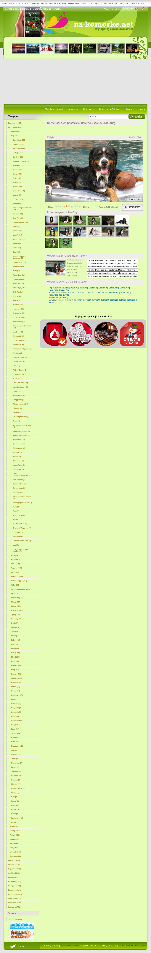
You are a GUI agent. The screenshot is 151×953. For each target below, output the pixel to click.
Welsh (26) (17, 226)
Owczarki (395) (18, 144)
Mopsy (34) (17, 195)
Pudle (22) (17, 248)
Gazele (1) (15, 822)
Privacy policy (140, 945)
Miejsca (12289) (14, 865)
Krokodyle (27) (17, 695)
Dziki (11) (15, 742)
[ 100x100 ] (131, 300)
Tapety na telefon (15, 919)
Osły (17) (14, 725)
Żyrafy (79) (15, 615)
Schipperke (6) (18, 400)
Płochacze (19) (18, 266)
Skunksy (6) (16, 771)
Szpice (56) (17, 182)
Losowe (130, 109)
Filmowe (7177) (14, 877)
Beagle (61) (17, 174)
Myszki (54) (15, 657)
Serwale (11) (16, 750)
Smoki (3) (15, 801)
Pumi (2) (16, 507)
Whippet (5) (17, 408)
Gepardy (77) (16, 619)
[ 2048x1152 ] (64, 295)
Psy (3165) (15, 136)
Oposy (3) (15, 792)
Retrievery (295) (19, 148)
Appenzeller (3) (19, 440)
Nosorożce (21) (17, 720)
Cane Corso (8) (19, 361)
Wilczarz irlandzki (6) (21, 404)
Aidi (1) (15, 519)
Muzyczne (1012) (14, 903)
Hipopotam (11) (17, 746)
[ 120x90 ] (123, 300)
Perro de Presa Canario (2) (22, 497)
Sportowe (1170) (14, 898)
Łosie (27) (15, 699)
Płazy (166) (14, 848)
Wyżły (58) (17, 178)
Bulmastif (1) (18, 532)
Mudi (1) (16, 545)
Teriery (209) (18, 153)
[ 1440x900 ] (92, 293)
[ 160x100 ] (96, 300)
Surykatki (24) (16, 708)
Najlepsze (73, 109)
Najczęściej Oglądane (110, 109)
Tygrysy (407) (16, 568)
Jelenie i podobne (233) (20, 589)
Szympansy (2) (17, 818)
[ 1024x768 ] (93, 288)
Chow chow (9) (19, 340)
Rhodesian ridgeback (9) (22, 349)
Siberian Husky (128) (21, 161)
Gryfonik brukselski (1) (22, 541)
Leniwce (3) (15, 780)
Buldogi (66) (17, 170)
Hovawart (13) (18, 309)
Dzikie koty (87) (17, 610)
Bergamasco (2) (19, 488)
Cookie (121, 945)
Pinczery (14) (18, 300)
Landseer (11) (18, 332)
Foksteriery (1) (18, 536)
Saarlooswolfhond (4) (21, 431)
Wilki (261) (15, 585)
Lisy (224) (15, 593)
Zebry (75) (15, 627)
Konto (142, 109)
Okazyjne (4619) (14, 886)
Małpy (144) (15, 602)
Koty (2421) (15, 555)
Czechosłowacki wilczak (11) (22, 327)
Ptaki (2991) (14, 826)
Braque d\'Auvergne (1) (22, 528)
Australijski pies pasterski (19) (19, 257)
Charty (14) (17, 296)
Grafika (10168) (14, 873)
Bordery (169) (18, 157)
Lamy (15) (15, 729)
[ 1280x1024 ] (113, 288)
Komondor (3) (18, 461)
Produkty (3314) (14, 890)
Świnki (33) (15, 687)
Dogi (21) (16, 252)
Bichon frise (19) (19, 262)
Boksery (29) (18, 214)
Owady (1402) (15, 831)
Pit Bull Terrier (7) (20, 370)
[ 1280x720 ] (72, 293)
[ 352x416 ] (60, 300)
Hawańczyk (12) (19, 322)
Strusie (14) (15, 733)
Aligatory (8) (16, 754)
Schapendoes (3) (19, 484)
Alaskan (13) (18, 305)
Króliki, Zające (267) (19, 581)
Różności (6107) (14, 881)
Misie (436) (15, 564)
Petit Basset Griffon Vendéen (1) (20, 550)
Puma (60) (15, 648)
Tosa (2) (16, 511)
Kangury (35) (16, 682)
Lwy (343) (15, 572)
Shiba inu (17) (18, 283)
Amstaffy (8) (17, 353)
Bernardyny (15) (19, 288)
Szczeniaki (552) (19, 140)
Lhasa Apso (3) (19, 465)
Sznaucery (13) (19, 313)
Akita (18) (16, 271)
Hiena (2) (14, 814)
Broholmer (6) (18, 374)
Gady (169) (14, 843)
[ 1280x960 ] (103, 288)
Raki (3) (14, 797)
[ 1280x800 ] (82, 293)
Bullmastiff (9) (18, 336)
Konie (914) (15, 559)
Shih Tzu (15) (18, 292)
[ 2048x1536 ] (64, 290)
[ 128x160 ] (105, 300)
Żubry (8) (14, 759)
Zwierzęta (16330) (15, 127)
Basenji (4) (17, 412)
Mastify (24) (17, 235)
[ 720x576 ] (74, 288)
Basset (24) (17, 231)
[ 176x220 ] (87, 300)
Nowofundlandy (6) (20, 387)
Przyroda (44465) (15, 123)
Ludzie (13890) (14, 860)
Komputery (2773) (15, 894)
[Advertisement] (75, 82)
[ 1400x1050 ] (124, 288)
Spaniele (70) (18, 165)
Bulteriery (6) (18, 378)
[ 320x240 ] (69, 300)
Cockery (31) (18, 199)
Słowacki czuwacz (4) (21, 435)
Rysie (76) (15, 623)
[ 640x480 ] (65, 288)
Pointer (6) (17, 391)
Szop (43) (15, 670)
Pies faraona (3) (19, 480)
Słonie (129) (16, 606)
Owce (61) (15, 644)
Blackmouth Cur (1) (20, 524)
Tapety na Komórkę (55, 109)
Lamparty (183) (17, 598)
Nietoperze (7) (16, 763)
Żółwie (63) (15, 640)
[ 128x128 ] (114, 300)
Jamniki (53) (17, 187)
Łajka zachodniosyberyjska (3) (22, 474)
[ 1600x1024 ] (102, 293)
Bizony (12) (15, 737)
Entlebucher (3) (19, 448)
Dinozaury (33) (15, 856)
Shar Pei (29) (18, 218)
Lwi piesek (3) (18, 469)
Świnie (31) (15, 691)
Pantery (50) (16, 665)
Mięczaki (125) (15, 852)
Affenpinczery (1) (19, 515)
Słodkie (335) (15, 839)
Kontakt (129, 945)
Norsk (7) (16, 366)
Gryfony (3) (17, 452)
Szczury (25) (16, 703)
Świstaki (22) (16, 712)
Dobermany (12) (19, 317)
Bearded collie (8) (20, 357)
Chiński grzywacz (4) (21, 417)
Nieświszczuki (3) (18, 788)
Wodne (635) (15, 835)
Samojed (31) (18, 203)
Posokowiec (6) (19, 395)
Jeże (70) (14, 631)
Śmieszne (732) (14, 907)
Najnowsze (88, 109)
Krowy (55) (15, 653)
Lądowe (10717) (16, 131)
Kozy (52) (15, 661)
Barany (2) (15, 805)
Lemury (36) (16, 674)
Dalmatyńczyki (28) (20, 222)
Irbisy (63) (15, 636)
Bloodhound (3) (19, 444)
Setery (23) (17, 243)
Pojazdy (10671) (14, 869)
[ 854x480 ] (63, 297)
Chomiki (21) (16, 716)
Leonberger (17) (19, 279)
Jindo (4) (16, 421)
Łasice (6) (15, 767)
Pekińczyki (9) (18, 345)
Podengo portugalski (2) (22, 503)
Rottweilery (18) (19, 275)
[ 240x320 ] (78, 300)
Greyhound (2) (18, 492)
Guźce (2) (15, 809)
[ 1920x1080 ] (124, 293)
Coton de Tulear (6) (20, 383)
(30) (22, 209)
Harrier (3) (17, 457)
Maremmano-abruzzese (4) (22, 426)
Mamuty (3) (15, 784)
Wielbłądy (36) (16, 678)
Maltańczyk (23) (19, 239)
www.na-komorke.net (70, 945)
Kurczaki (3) (16, 776)
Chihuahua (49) (19, 191)
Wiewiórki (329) (17, 576)
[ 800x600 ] (83, 288)
